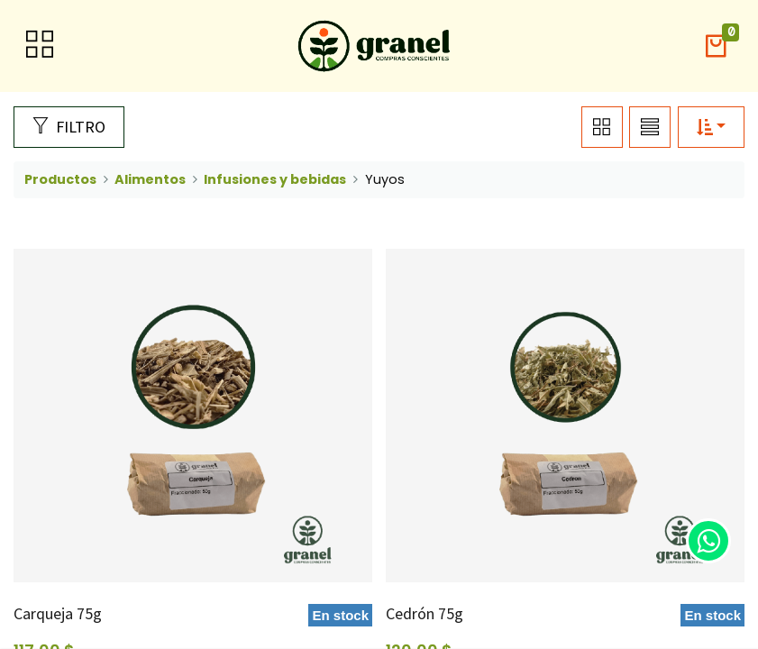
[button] (716, 46)
